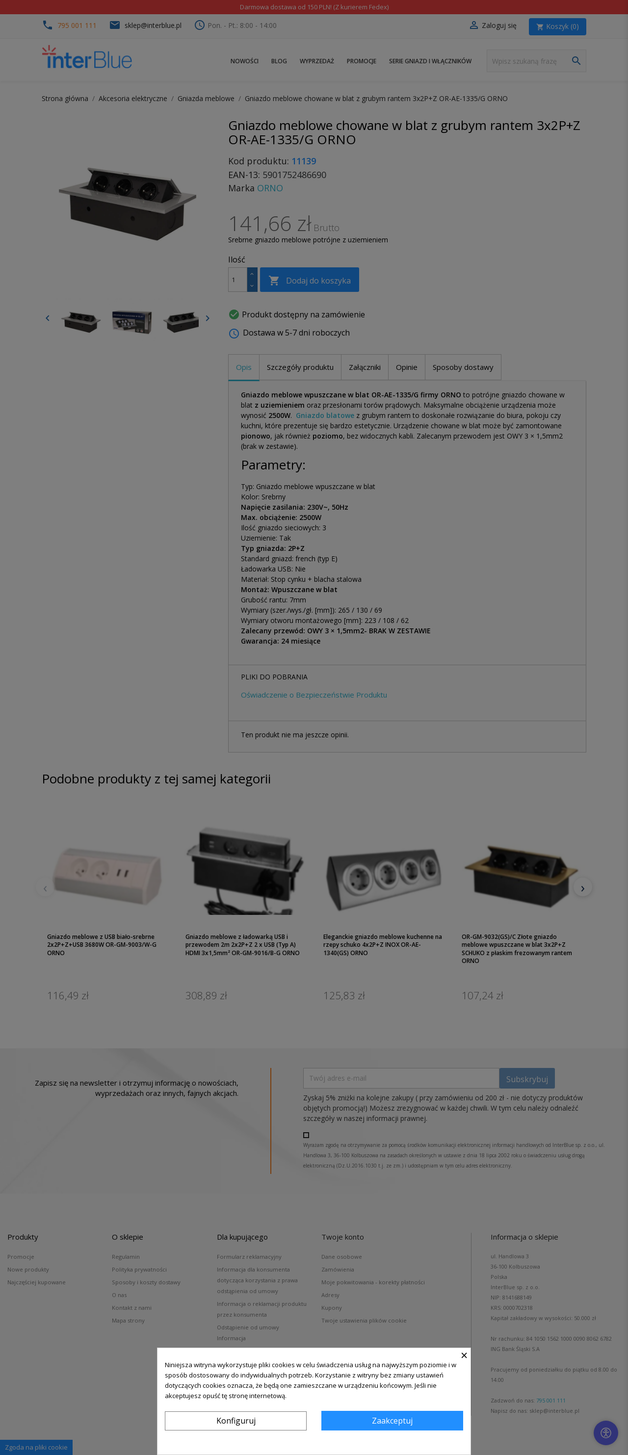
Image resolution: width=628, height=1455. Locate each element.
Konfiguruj (236, 1420)
